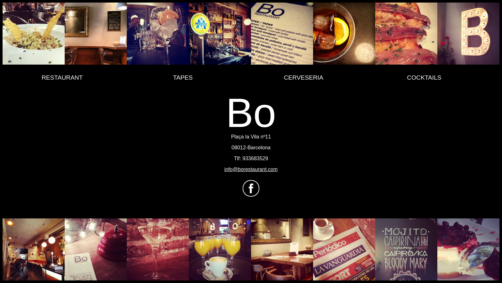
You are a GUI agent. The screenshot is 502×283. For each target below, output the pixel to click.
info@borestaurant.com (251, 169)
